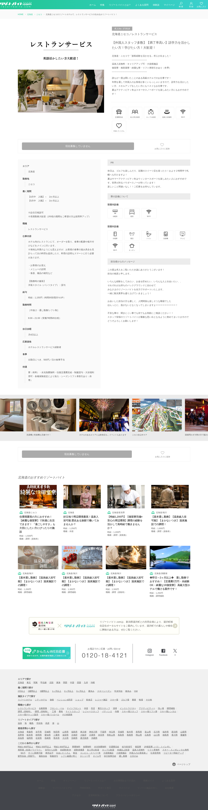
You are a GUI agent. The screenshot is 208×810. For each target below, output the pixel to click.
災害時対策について (89, 785)
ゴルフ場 (125, 696)
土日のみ (134, 752)
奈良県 (101, 731)
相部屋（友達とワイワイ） (30, 746)
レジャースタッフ (91, 708)
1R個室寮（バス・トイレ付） (157, 743)
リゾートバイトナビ (52, 780)
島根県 (130, 731)
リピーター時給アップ (173, 749)
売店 (93, 705)
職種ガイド (136, 775)
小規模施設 (121, 749)
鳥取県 (121, 731)
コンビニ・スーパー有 (90, 749)
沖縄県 (94, 734)
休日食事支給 (110, 752)
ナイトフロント (74, 705)
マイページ (169, 5)
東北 (29, 679)
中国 (72, 679)
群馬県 (139, 728)
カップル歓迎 (108, 746)
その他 (149, 696)
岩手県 (39, 728)
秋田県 (56, 728)
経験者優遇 (79, 746)
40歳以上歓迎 (123, 746)
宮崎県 (74, 734)
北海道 (21, 679)
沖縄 (93, 679)
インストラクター (128, 705)
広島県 (148, 731)
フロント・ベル (57, 705)
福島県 (74, 728)
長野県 (21, 731)
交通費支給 (114, 743)
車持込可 (49, 749)
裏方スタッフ (104, 705)
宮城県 (48, 728)
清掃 (115, 705)
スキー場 (114, 696)
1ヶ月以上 (56, 687)
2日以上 (21, 687)
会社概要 (147, 780)
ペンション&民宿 (64, 696)
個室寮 (138, 743)
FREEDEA (72, 780)
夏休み (91, 687)
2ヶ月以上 (68, 687)
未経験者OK (65, 746)
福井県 (166, 728)
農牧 (61, 708)
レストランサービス (27, 705)
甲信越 (43, 679)
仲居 (86, 705)
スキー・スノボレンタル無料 (175, 746)
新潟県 (174, 728)
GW (136, 687)
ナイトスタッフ (73, 708)
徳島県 (166, 731)
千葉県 (103, 728)
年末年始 (118, 687)
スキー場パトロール (50, 711)
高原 (47, 719)
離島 (31, 719)
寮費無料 (76, 743)
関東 (36, 679)
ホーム (92, 5)
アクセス (161, 780)
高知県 (21, 734)
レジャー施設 (101, 696)
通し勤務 (123, 752)
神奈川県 (93, 728)
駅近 (75, 749)
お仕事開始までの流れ (114, 775)
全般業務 (43, 705)
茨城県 (121, 728)
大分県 (65, 734)
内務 (117, 708)
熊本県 (56, 734)
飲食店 (89, 696)
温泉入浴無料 (138, 746)
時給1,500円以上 (43, 743)
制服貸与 (54, 752)
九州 (86, 679)
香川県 (174, 731)
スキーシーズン (104, 687)
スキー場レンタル (168, 708)
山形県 (65, 728)
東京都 (83, 728)
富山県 (148, 728)
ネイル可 (97, 752)
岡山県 (139, 731)
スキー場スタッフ (130, 708)
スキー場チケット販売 (28, 711)
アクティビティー (147, 705)
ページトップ (183, 760)
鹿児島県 (84, 734)
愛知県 (48, 731)
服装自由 (43, 752)
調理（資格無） (42, 708)
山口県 (157, 731)
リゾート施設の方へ (127, 780)
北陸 (51, 679)
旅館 (52, 696)
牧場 (141, 696)
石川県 (157, 728)
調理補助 (171, 705)
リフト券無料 (153, 746)
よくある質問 (141, 5)
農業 (134, 696)
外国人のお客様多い (138, 749)
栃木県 (130, 728)
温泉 (20, 719)
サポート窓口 (89, 780)
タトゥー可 (85, 752)
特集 (102, 5)
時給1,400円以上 (25, 743)
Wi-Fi (23, 749)
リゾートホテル (25, 696)
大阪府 (83, 731)
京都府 (74, 731)
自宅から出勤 (51, 746)
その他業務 (67, 711)
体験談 (156, 5)
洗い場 (161, 705)
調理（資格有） (25, 708)
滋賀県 (65, 731)
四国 (79, 679)
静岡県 (39, 731)
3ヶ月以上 (80, 687)
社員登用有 (155, 749)
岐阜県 (30, 731)
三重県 (56, 731)
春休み (128, 687)
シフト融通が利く (69, 752)
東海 (58, 679)
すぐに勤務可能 (35, 749)
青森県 (30, 728)
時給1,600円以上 (61, 743)
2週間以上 (32, 687)
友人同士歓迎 (93, 746)
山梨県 (183, 728)
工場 (54, 708)
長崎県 (48, 734)
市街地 (39, 719)
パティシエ (107, 708)
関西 (65, 679)
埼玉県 (112, 728)
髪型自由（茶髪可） (27, 752)
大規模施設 (108, 749)
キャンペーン (64, 775)
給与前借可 (127, 743)
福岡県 (30, 734)
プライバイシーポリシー (116, 785)
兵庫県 (92, 731)
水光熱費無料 (100, 743)
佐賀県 (39, 734)
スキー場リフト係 (149, 708)
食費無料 (87, 743)
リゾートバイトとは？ (120, 5)
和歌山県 (111, 731)
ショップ (79, 696)
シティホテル (41, 696)
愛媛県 (183, 731)
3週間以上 (44, 687)
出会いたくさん (63, 749)
